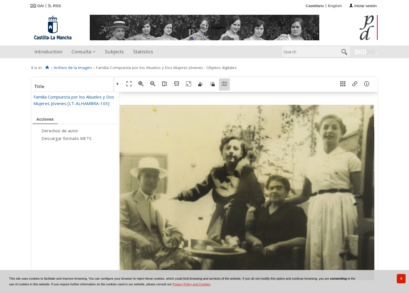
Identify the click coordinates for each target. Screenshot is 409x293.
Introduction (48, 51)
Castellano (315, 6)
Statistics (143, 51)
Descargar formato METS (66, 138)
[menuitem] (49, 51)
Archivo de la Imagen (73, 67)
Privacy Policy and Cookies (191, 284)
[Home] (47, 68)
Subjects (114, 51)
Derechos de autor (59, 130)
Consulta (81, 51)
